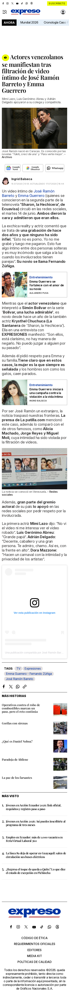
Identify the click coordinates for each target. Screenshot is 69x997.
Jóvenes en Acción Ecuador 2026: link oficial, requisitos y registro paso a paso (33, 807)
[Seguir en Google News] (12, 168)
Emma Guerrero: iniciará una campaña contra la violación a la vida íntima (46, 392)
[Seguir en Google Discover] (32, 168)
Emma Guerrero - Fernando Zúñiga (29, 674)
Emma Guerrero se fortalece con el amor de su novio (46, 285)
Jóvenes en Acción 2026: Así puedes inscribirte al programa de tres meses (36, 823)
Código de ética (34, 938)
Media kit (34, 956)
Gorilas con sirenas (15, 723)
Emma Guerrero (31, 195)
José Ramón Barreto (19, 679)
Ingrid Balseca (21, 178)
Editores (34, 950)
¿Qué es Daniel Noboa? (17, 741)
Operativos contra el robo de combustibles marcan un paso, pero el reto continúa (21, 708)
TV (18, 668)
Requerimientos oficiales (34, 944)
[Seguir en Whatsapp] (54, 168)
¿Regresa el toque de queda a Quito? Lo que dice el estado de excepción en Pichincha (36, 871)
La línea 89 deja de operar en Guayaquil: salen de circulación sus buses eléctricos (36, 855)
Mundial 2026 (29, 22)
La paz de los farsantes (17, 778)
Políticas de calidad (34, 962)
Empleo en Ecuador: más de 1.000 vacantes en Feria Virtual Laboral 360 (34, 839)
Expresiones (32, 668)
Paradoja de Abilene (15, 759)
